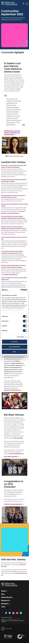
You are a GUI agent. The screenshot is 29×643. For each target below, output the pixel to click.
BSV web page (18, 438)
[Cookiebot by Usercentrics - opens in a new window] (20, 290)
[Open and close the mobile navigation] (27, 3)
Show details (20, 336)
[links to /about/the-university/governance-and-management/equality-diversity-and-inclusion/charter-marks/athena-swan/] (8, 636)
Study (3, 591)
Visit (2, 606)
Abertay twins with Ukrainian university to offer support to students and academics (13, 166)
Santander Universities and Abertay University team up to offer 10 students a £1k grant (13, 266)
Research (5, 600)
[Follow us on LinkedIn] (6, 613)
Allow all (14, 341)
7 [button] (14, 156)
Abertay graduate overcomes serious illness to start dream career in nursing (13, 196)
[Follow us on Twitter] (2, 613)
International (6, 597)
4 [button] (10, 156)
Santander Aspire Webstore (10, 274)
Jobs (18, 619)
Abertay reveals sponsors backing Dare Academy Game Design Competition (14, 180)
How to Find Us (11, 619)
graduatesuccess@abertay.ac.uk (12, 390)
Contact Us (3, 619)
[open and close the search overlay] (23, 4)
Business (4, 603)
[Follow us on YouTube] (17, 613)
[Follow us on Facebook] (10, 613)
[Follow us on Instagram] (13, 613)
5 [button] (11, 156)
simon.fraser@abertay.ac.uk (16, 453)
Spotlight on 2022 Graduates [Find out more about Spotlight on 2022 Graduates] (13, 504)
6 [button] (13, 156)
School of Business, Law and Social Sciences (13, 212)
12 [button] (21, 156)
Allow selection (14, 346)
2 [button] (7, 156)
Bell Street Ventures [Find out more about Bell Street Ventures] (11, 456)
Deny (14, 351)
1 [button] (6, 156)
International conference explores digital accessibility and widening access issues (12, 252)
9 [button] (17, 156)
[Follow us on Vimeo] (21, 613)
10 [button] (18, 156)
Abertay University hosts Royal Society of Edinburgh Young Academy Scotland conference (14, 227)
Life (2, 594)
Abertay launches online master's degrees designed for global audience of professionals (13, 217)
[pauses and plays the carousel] (3, 628)
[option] (14, 107)
